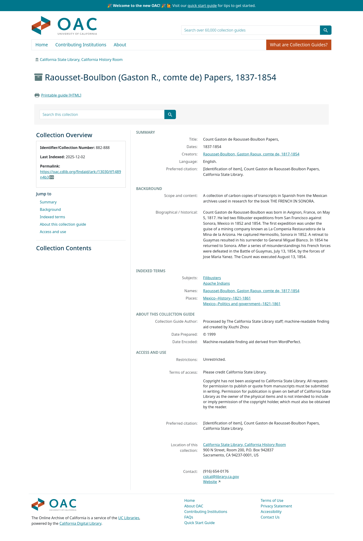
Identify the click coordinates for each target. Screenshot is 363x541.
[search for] (250, 30)
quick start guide (202, 5)
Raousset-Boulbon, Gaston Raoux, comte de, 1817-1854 (251, 154)
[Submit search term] (326, 30)
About (120, 45)
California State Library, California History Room (81, 59)
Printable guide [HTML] (61, 95)
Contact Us (270, 517)
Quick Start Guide (199, 522)
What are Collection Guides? (299, 45)
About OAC (193, 506)
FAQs (188, 517)
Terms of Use (272, 500)
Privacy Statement (276, 506)
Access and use (53, 231)
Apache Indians (216, 283)
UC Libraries (128, 517)
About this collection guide (63, 224)
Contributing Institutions (80, 45)
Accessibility (271, 511)
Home (41, 45)
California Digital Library (80, 523)
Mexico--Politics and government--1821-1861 (242, 303)
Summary (48, 202)
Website (210, 481)
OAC (64, 26)
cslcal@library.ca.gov (221, 476)
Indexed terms (52, 216)
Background (50, 209)
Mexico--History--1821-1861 (227, 298)
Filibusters (212, 277)
